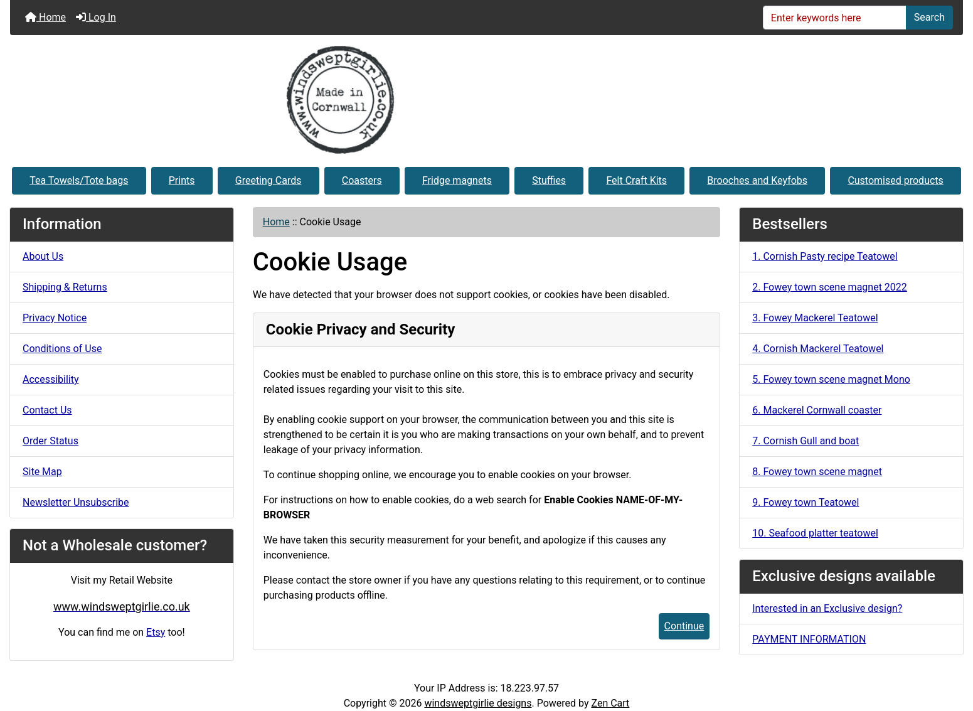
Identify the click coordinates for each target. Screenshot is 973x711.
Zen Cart (610, 703)
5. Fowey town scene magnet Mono (831, 379)
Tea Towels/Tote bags (78, 180)
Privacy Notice (55, 318)
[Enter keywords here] (835, 17)
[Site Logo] (486, 99)
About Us (43, 256)
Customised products (895, 180)
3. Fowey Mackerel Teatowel (815, 318)
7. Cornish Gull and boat (805, 441)
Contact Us (47, 410)
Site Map (42, 472)
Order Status (50, 441)
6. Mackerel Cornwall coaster (816, 410)
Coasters (362, 180)
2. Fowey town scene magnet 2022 (829, 287)
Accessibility (51, 379)
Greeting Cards (268, 180)
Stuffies (549, 180)
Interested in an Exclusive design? (827, 608)
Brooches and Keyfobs (757, 180)
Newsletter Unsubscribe (76, 502)
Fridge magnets (457, 180)
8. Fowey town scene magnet (817, 472)
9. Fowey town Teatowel (805, 502)
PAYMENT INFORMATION (809, 639)
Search (929, 17)
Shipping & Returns (65, 287)
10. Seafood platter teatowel (815, 533)
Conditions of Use (62, 349)
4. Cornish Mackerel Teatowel (817, 349)
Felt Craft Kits (636, 180)
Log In (96, 17)
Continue (684, 626)
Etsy (155, 632)
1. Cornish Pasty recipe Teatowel (824, 256)
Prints (182, 180)
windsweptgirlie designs (477, 703)
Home (45, 17)
